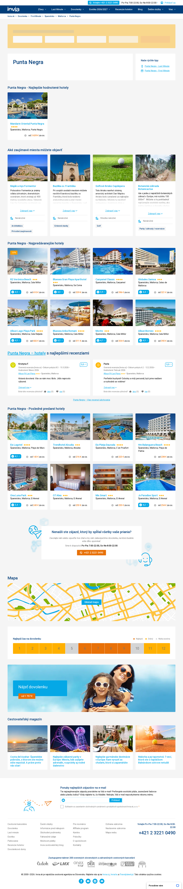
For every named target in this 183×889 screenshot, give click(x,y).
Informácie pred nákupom (52, 828)
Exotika (11, 836)
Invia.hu (114, 874)
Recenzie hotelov (124, 9)
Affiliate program (81, 828)
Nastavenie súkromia (115, 828)
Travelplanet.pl (126, 874)
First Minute (36, 16)
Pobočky (77, 836)
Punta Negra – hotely (27, 353)
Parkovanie (13, 841)
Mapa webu (111, 832)
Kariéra (76, 832)
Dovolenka (23, 16)
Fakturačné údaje (48, 836)
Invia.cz (106, 874)
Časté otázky (46, 824)
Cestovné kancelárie (17, 824)
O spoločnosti (79, 841)
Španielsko (50, 16)
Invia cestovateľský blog (51, 845)
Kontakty (77, 845)
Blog (140, 9)
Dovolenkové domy (17, 849)
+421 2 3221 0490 (157, 832)
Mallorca (62, 16)
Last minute (13, 832)
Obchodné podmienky (50, 832)
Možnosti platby (47, 841)
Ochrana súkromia (114, 824)
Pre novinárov (79, 824)
